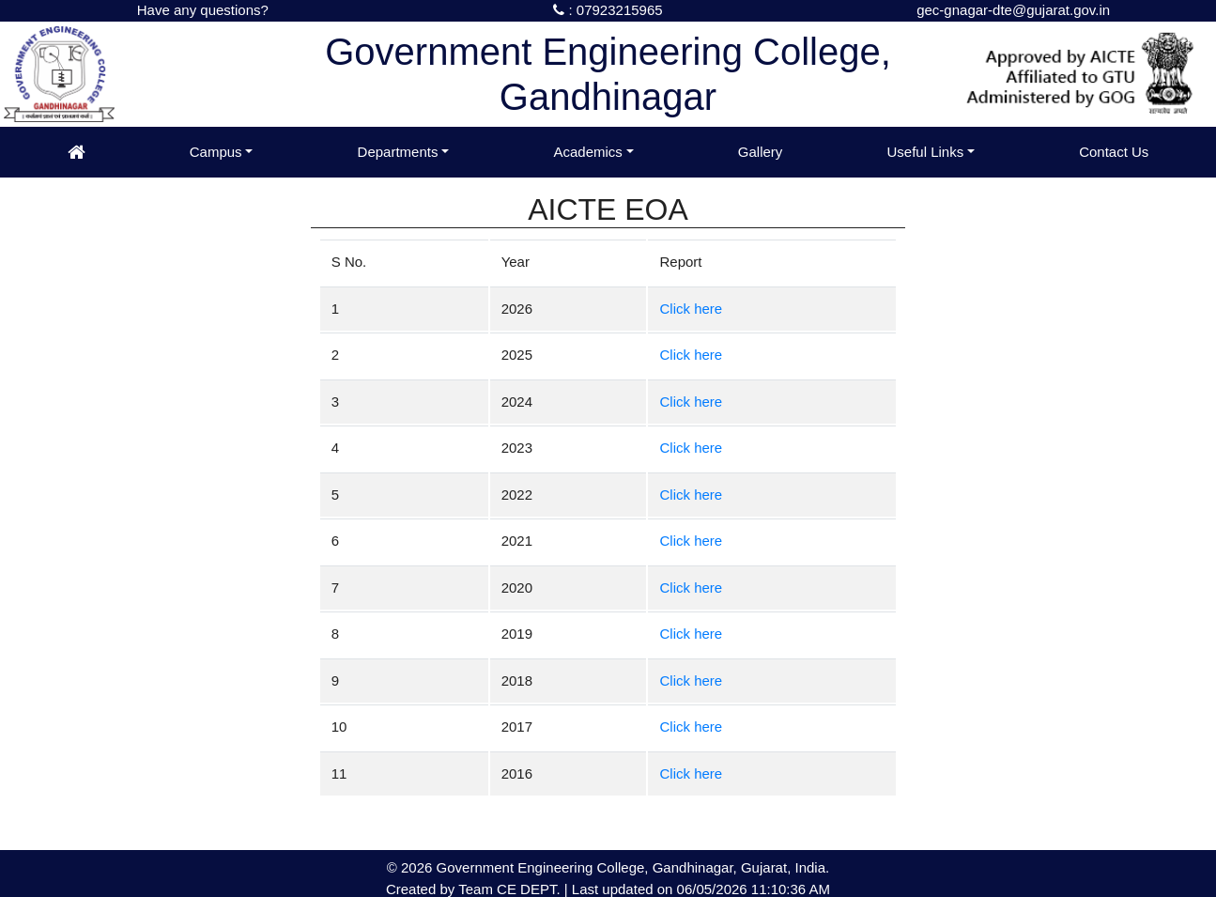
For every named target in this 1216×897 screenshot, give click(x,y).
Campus (216, 152)
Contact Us (1113, 152)
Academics (587, 152)
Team (475, 889)
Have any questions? (203, 10)
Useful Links (924, 152)
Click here (690, 309)
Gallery (760, 152)
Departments (398, 152)
